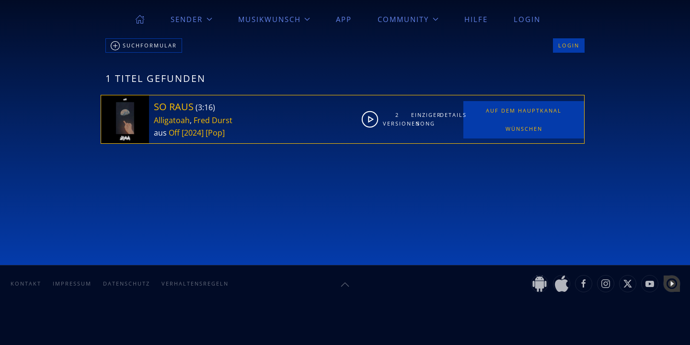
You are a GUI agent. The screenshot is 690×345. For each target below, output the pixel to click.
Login (527, 19)
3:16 (205, 107)
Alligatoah (172, 120)
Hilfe (476, 19)
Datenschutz (126, 283)
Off (174, 132)
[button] (345, 284)
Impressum (72, 283)
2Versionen (397, 119)
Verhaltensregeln (195, 283)
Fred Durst (213, 120)
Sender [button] (191, 19)
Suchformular (144, 46)
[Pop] (215, 132)
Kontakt (26, 283)
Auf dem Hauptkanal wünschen (524, 119)
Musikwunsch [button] (274, 19)
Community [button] (408, 19)
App (344, 19)
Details (451, 114)
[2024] (193, 132)
